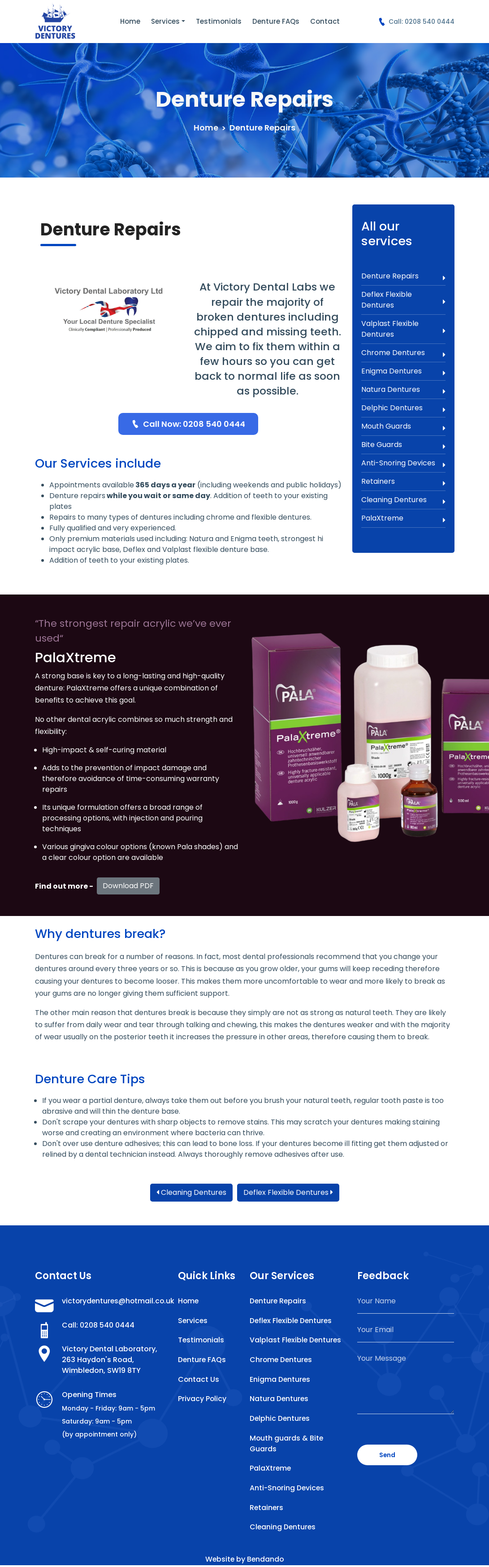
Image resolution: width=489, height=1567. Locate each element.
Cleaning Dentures (403, 500)
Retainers (403, 481)
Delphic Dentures (403, 408)
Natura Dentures (403, 389)
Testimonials (219, 21)
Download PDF (128, 886)
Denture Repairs (403, 276)
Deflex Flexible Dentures (403, 299)
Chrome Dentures (403, 352)
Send (387, 1454)
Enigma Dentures (403, 371)
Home (130, 21)
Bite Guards (403, 444)
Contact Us (199, 1380)
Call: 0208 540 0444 (416, 21)
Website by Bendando (244, 1561)
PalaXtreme (403, 518)
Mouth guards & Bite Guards (287, 1444)
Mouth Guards (403, 426)
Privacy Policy (202, 1399)
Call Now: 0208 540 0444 (188, 424)
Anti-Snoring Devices (403, 463)
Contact (325, 21)
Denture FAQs (275, 21)
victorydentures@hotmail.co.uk (115, 1301)
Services (165, 21)
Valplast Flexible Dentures (403, 328)
